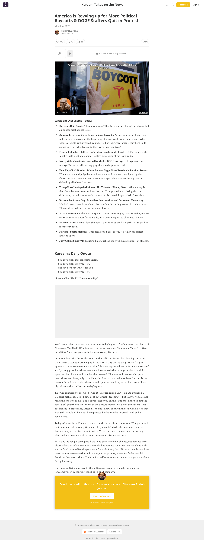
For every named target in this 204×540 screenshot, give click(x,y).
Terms (111, 525)
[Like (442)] (60, 41)
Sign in (196, 4)
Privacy (104, 525)
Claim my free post (102, 495)
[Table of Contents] (3, 270)
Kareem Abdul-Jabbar (69, 31)
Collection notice (122, 525)
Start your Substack (94, 531)
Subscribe (183, 4)
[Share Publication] (172, 4)
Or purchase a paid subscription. (102, 503)
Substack (89, 538)
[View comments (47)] (70, 41)
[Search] (167, 4)
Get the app (114, 531)
